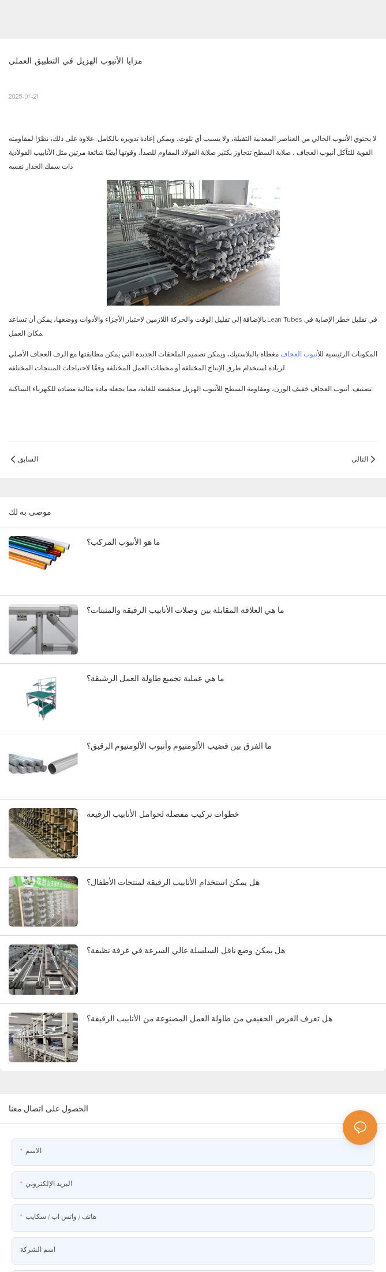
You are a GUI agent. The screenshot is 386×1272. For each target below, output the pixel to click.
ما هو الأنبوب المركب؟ (123, 541)
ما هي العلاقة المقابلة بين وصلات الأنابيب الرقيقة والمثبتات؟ (185, 610)
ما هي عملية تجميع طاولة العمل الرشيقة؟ (155, 678)
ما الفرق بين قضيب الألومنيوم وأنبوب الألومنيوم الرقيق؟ (179, 745)
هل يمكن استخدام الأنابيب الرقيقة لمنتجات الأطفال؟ (173, 882)
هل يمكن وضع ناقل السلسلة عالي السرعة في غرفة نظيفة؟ (186, 950)
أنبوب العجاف (315, 152)
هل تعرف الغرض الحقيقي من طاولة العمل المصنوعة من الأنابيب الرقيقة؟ (209, 1018)
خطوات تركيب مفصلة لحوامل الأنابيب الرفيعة (163, 814)
